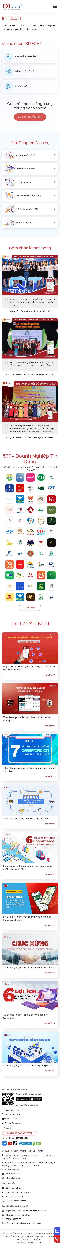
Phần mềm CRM (10, 1119)
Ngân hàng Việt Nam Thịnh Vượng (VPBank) (24, 1211)
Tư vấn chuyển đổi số (13, 1110)
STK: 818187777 (11, 1219)
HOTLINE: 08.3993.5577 (19, 1133)
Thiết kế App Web (11, 1115)
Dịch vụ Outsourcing (12, 1123)
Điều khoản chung (12, 1188)
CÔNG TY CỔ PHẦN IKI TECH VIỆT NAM (22, 1223)
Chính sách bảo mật (13, 1197)
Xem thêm (30, 608)
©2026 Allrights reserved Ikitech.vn (30, 1243)
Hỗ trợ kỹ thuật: (15, 1138)
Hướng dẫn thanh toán (14, 1201)
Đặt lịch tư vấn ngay (30, 117)
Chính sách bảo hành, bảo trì (17, 1192)
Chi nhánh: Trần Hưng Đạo (16, 1215)
